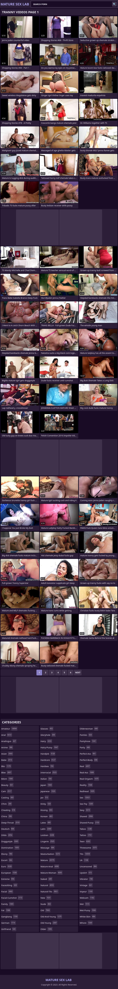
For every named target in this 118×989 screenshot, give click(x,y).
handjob (48, 754)
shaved (86, 816)
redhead (87, 791)
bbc (6, 766)
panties (86, 735)
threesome (88, 847)
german (8, 923)
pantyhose (88, 741)
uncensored (88, 866)
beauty (7, 785)
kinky (46, 804)
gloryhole (48, 735)
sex (85, 797)
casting (7, 797)
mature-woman (52, 873)
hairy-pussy (50, 747)
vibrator (86, 879)
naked (46, 879)
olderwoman (89, 728)
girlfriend (8, 929)
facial (7, 891)
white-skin (88, 916)
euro (6, 866)
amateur (9, 728)
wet (85, 904)
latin (46, 829)
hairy (46, 741)
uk (84, 860)
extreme (8, 879)
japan (47, 785)
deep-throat (10, 822)
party (85, 747)
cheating (8, 810)
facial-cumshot (12, 898)
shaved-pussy (90, 822)
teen (85, 841)
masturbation (50, 854)
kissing (47, 810)
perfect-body (89, 760)
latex (46, 822)
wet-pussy (88, 910)
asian (7, 754)
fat (6, 910)
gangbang (9, 916)
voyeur (86, 891)
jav (45, 797)
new (46, 898)
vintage (86, 885)
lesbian (48, 835)
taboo (86, 829)
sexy (85, 810)
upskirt (86, 873)
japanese (48, 791)
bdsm (7, 779)
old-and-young (51, 916)
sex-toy (87, 804)
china (6, 816)
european (9, 873)
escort (7, 860)
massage (48, 847)
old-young (49, 923)
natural (47, 885)
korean (47, 816)
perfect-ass (88, 754)
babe (7, 760)
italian (46, 779)
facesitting (9, 885)
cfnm (6, 804)
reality (86, 785)
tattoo (86, 835)
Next (77, 672)
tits (85, 854)
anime (7, 747)
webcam (87, 898)
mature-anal (50, 866)
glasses (47, 728)
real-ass (87, 772)
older (47, 929)
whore (86, 923)
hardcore (48, 760)
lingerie (48, 841)
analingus (9, 741)
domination (10, 847)
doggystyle (10, 841)
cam (6, 791)
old (45, 910)
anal (6, 735)
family (7, 904)
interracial (49, 772)
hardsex (47, 766)
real (85, 766)
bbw (6, 772)
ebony (7, 854)
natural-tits (50, 891)
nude (46, 904)
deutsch (8, 829)
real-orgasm (89, 779)
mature (48, 860)
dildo (7, 835)
